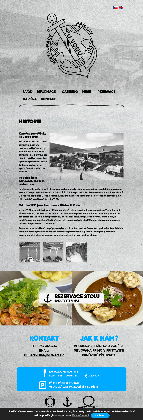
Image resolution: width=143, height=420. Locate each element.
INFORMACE (47, 92)
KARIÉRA (30, 99)
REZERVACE (106, 92)
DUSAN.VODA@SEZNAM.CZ (44, 355)
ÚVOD (27, 92)
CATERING (70, 92)
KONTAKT (48, 99)
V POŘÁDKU (100, 415)
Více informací (80, 415)
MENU (87, 92)
